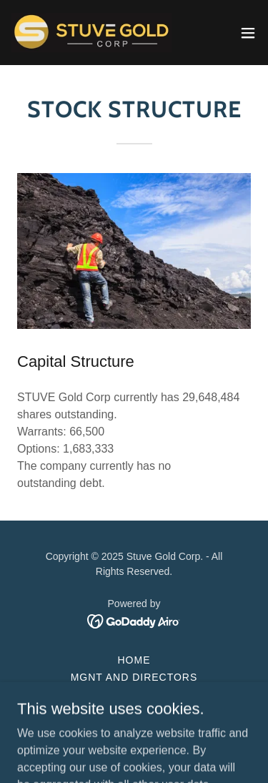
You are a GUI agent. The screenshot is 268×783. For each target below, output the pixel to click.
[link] (91, 32)
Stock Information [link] (134, 711)
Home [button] (134, 660)
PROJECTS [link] (134, 694)
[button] (248, 33)
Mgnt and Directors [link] (134, 677)
